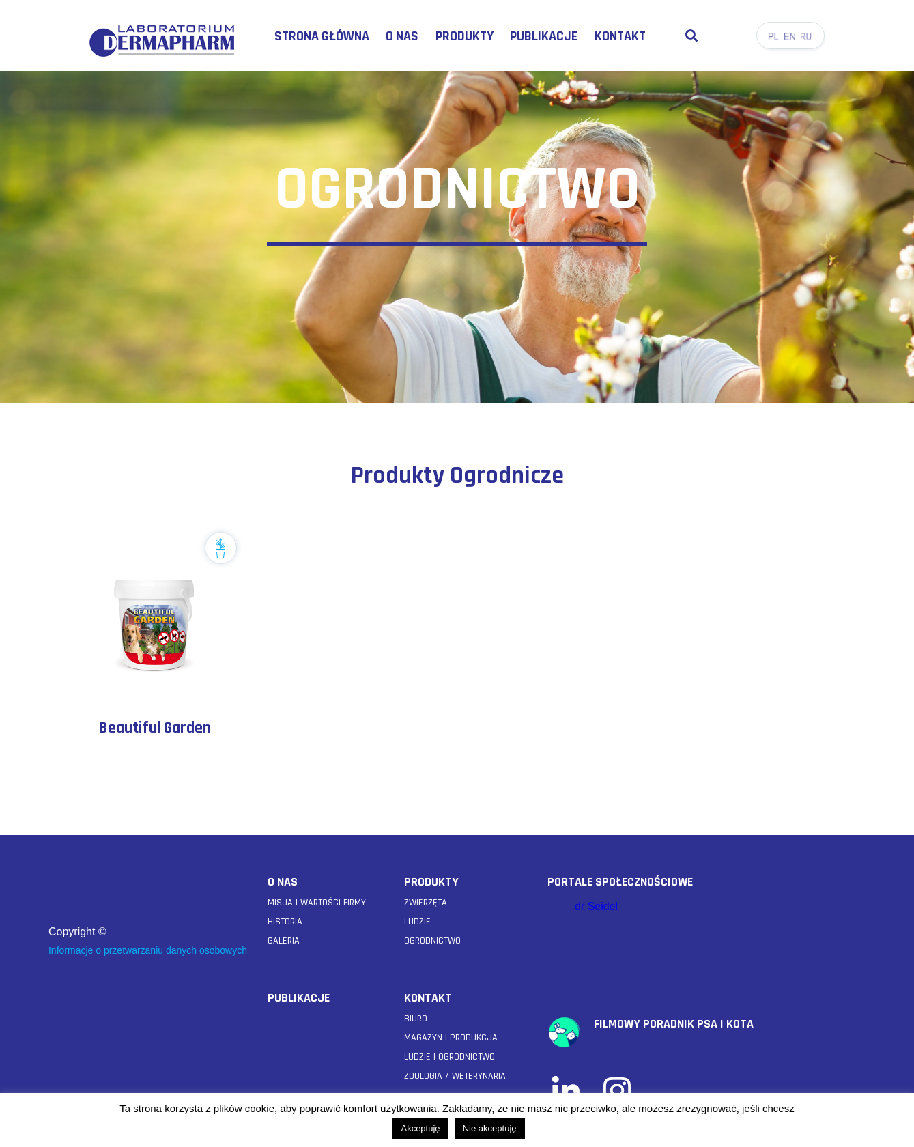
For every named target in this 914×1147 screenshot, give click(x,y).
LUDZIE (417, 922)
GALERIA (284, 941)
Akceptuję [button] (420, 1128)
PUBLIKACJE (299, 998)
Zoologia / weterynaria (455, 1076)
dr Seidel (596, 906)
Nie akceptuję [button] (490, 1128)
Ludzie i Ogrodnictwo (449, 1057)
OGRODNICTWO (432, 941)
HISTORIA (285, 922)
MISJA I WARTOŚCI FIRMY (317, 902)
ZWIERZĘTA (425, 902)
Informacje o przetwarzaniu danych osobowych (147, 950)
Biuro (415, 1019)
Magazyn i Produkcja (451, 1038)
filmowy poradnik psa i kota (674, 1024)
